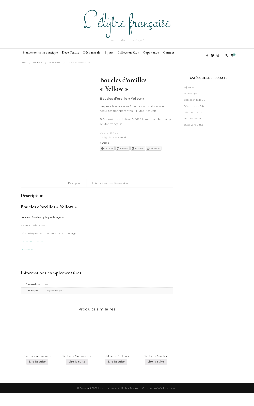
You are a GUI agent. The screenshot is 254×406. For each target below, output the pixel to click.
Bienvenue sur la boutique (43, 55)
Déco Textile (79, 55)
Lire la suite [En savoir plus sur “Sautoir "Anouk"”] (155, 374)
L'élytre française (127, 22)
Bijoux (129, 55)
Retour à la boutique (32, 254)
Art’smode (27, 262)
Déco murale (106, 55)
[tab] (74, 196)
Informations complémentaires (110, 196)
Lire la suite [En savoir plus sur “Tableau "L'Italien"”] (116, 374)
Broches (189, 106)
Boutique (37, 75)
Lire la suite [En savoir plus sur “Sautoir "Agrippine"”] (37, 374)
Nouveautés (191, 131)
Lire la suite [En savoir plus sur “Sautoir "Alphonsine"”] (77, 374)
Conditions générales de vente (159, 400)
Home (23, 75)
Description (74, 196)
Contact (206, 55)
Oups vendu (183, 55)
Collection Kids (154, 55)
